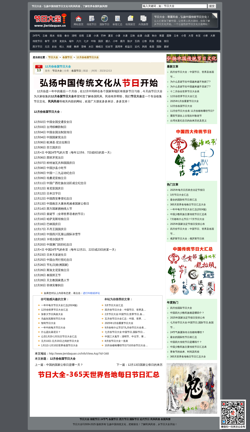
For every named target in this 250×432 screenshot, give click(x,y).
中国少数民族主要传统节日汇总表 (188, 214)
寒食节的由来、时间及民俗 (184, 351)
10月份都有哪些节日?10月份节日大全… (126, 345)
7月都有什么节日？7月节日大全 (187, 219)
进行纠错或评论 (91, 293)
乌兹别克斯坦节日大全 (53, 318)
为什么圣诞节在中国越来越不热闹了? (190, 81)
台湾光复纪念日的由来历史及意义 (188, 120)
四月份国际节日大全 (181, 308)
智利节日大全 (48, 323)
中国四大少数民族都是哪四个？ (187, 312)
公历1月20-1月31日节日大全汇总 (59, 336)
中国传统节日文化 (50, 20)
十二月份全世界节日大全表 (184, 91)
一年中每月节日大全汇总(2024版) (59, 305)
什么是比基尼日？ (51, 332)
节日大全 (57, 70)
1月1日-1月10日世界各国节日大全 (59, 345)
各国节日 (76, 70)
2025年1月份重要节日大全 (119, 323)
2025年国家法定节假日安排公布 (187, 224)
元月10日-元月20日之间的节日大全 (60, 341)
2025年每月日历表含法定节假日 (187, 190)
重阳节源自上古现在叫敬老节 (186, 115)
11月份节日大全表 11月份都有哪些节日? (192, 110)
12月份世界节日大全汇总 (54, 309)
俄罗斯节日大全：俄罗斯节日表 (187, 238)
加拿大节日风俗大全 (52, 314)
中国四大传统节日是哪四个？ (186, 342)
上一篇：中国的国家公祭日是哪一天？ (59, 364)
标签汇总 (117, 20)
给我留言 (130, 20)
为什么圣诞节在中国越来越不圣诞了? (190, 86)
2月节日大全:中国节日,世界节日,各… (125, 314)
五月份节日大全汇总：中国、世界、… (125, 318)
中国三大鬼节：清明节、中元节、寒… (125, 336)
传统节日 (91, 20)
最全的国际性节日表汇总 (183, 199)
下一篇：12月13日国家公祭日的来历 (139, 364)
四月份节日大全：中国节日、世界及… (125, 309)
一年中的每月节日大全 (53, 327)
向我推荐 (143, 20)
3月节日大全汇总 (114, 305)
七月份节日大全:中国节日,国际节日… (125, 332)
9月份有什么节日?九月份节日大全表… (125, 327)
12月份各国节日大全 (181, 106)
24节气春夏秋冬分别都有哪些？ (187, 332)
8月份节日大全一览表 (116, 341)
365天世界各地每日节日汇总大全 (188, 204)
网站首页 (78, 20)
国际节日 (104, 20)
